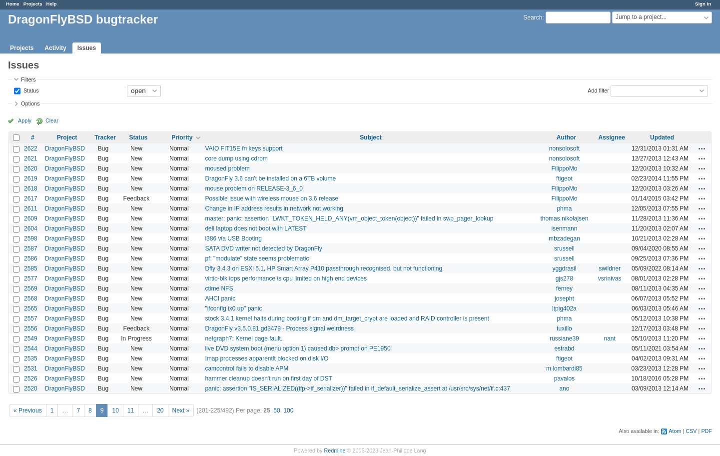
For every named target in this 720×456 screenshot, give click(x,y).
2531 (30, 368)
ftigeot (564, 178)
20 (160, 410)
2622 (30, 148)
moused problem (227, 168)
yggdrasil (564, 268)
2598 (30, 238)
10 (115, 410)
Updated (662, 137)
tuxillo (564, 328)
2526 (30, 378)
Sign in (703, 3)
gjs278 (564, 278)
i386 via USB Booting (233, 238)
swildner (610, 268)
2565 (30, 308)
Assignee (612, 137)
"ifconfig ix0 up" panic (233, 308)
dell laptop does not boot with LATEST (255, 228)
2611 (30, 208)
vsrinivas (610, 278)
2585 (30, 268)
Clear (51, 121)
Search (532, 17)
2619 (30, 178)
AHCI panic (220, 298)
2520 (30, 388)
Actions (702, 148)
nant (610, 338)
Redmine (334, 451)
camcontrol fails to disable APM (246, 368)
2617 (30, 198)
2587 (30, 248)
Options (30, 103)
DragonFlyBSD (65, 148)
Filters (28, 79)
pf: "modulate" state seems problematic (257, 258)
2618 (30, 188)
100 (288, 410)
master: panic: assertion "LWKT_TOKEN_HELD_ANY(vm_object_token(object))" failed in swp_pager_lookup (349, 218)
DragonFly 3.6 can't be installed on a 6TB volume (270, 178)
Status (30, 90)
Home (12, 3)
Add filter (598, 90)
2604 (30, 228)
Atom (675, 431)
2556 (30, 328)
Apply (24, 121)
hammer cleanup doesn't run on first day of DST (268, 378)
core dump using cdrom (236, 158)
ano (564, 388)
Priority (181, 137)
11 (130, 410)
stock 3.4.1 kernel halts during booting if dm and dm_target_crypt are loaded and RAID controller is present (347, 318)
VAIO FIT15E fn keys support (243, 148)
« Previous (27, 410)
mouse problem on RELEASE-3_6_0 (253, 188)
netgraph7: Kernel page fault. (243, 338)
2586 (30, 258)
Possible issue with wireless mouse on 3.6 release (271, 198)
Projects (32, 3)
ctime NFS (219, 288)
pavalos (564, 378)
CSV (691, 431)
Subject (370, 137)
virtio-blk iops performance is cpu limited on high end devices (286, 278)
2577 (30, 278)
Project (67, 137)
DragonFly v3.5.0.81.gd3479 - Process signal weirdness (279, 328)
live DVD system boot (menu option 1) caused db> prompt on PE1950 (297, 348)
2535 (30, 358)
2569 (30, 288)
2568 (30, 298)
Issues (86, 48)
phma (564, 208)
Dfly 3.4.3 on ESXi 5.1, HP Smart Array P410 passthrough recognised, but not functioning (323, 268)
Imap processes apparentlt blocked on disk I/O (266, 358)
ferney (564, 288)
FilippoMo (564, 168)
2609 (30, 218)
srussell (564, 248)
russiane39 (564, 338)
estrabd (564, 348)
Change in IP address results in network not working (274, 208)
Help (51, 3)
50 (276, 410)
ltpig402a (564, 308)
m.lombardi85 (564, 368)
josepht (564, 298)
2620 (30, 168)
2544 (30, 348)
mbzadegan (564, 238)
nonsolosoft (564, 148)
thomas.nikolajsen (564, 218)
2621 (30, 158)
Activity (55, 48)
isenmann (564, 228)
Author (566, 137)
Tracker (105, 137)
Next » (181, 410)
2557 (30, 318)
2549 (30, 338)
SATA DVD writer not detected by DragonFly (263, 248)
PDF (706, 431)
